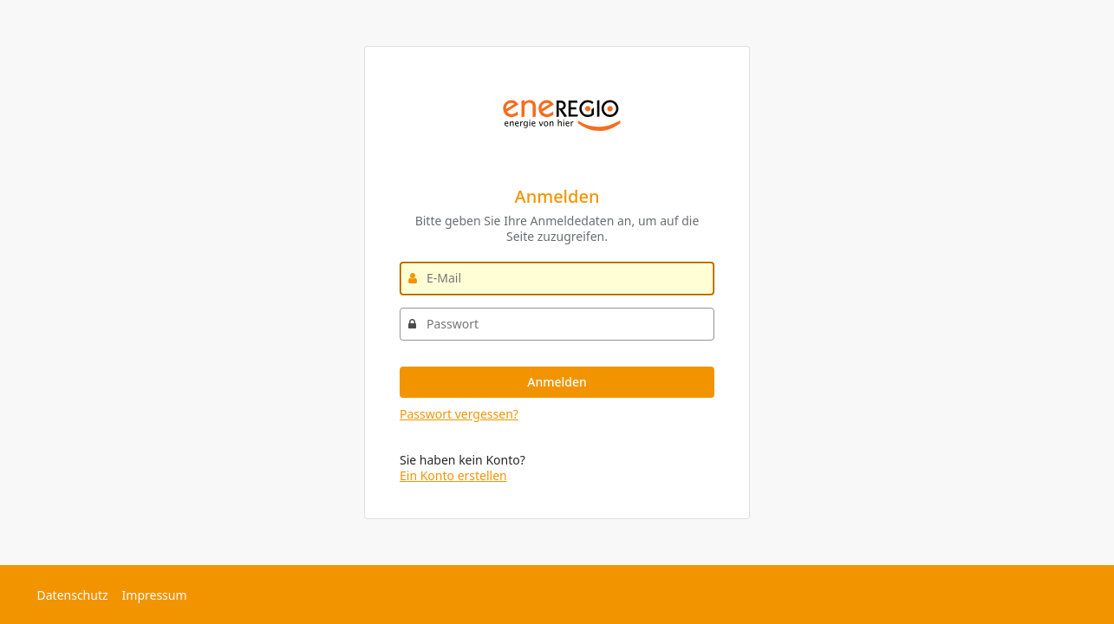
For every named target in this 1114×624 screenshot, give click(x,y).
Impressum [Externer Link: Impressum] (154, 595)
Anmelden (557, 382)
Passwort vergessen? (459, 414)
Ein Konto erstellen (453, 475)
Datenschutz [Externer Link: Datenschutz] (72, 595)
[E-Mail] (557, 278)
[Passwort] (557, 324)
